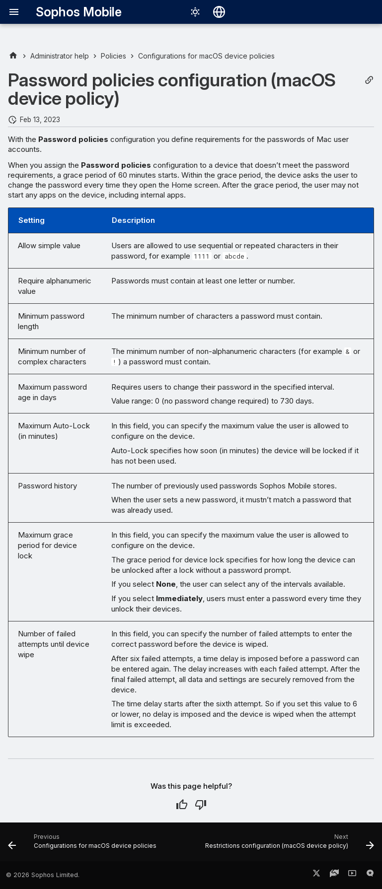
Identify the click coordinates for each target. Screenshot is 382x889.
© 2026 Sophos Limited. (42, 875)
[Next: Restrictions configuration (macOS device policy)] (288, 844)
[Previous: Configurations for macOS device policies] (83, 844)
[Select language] (219, 12)
